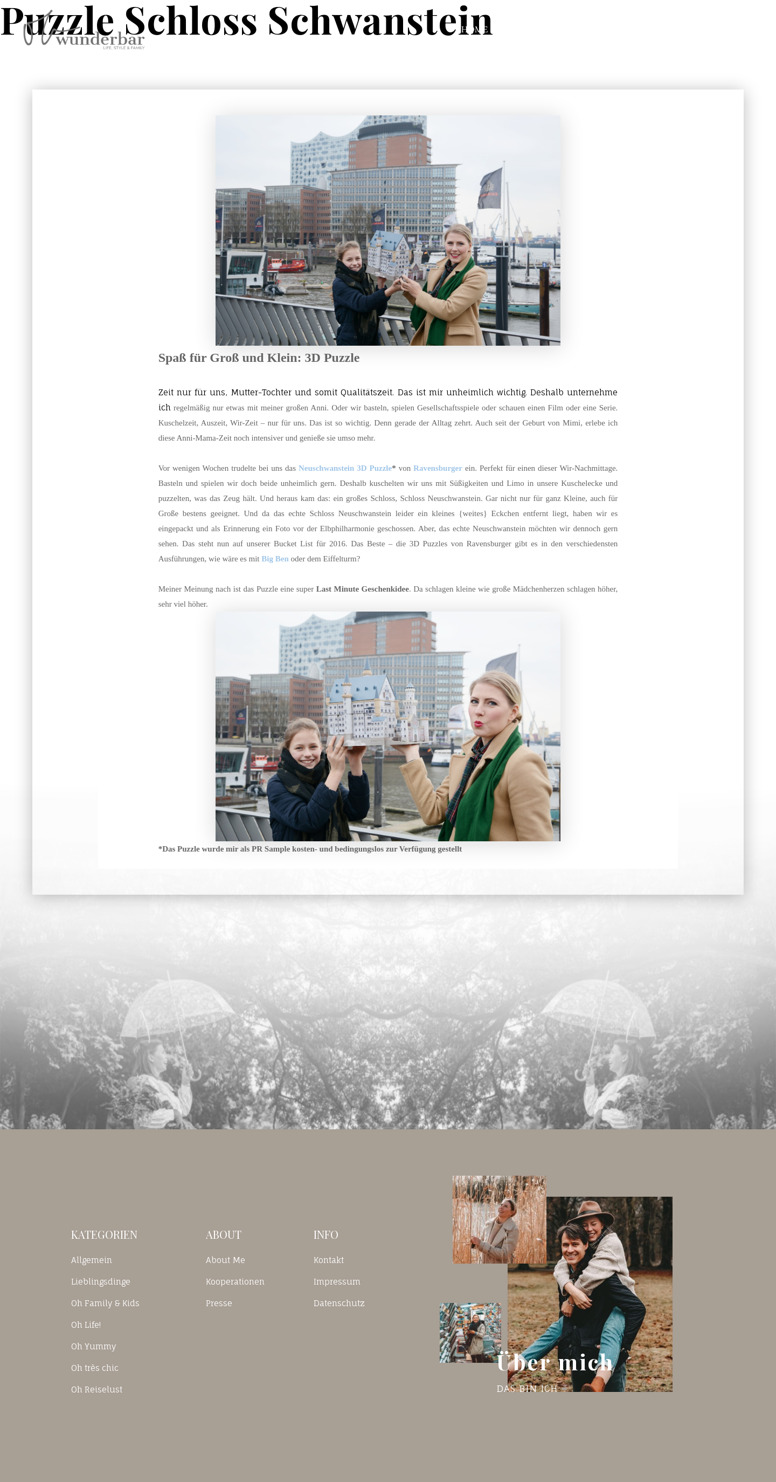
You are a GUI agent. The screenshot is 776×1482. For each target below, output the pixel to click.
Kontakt (609, 29)
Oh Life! (86, 1325)
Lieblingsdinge (100, 1282)
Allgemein (91, 1260)
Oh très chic (95, 1368)
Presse (219, 1303)
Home (474, 29)
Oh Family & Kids (105, 1303)
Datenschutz (339, 1303)
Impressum (337, 1282)
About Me (225, 1260)
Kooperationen (235, 1282)
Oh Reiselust (96, 1389)
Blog (538, 29)
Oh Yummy (93, 1346)
